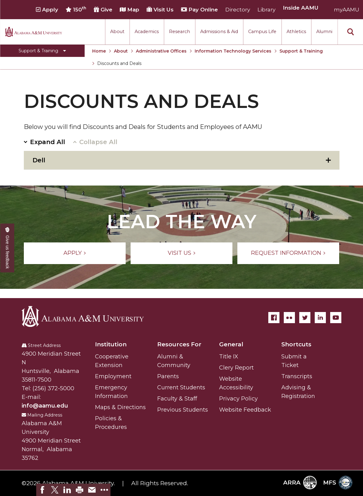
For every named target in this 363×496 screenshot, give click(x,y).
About (117, 31)
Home (99, 51)
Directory (237, 9)
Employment (113, 376)
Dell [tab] (38, 160)
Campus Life (262, 31)
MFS (337, 483)
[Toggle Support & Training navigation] (42, 51)
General (231, 344)
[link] (42, 490)
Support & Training (301, 51)
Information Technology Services (233, 51)
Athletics (296, 31)
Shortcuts (296, 344)
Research (179, 31)
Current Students (181, 387)
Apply (47, 9)
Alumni (324, 31)
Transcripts (296, 376)
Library (266, 9)
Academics (147, 31)
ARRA (300, 483)
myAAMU (346, 9)
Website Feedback (245, 409)
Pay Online (199, 9)
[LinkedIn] (320, 317)
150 (76, 9)
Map (129, 9)
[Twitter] (304, 317)
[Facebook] (273, 317)
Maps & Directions (120, 407)
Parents (168, 376)
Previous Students (182, 409)
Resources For (179, 344)
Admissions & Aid (219, 31)
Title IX (228, 356)
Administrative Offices (161, 51)
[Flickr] (289, 317)
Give (103, 9)
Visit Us (160, 9)
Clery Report (236, 367)
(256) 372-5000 (53, 388)
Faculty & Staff (177, 398)
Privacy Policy (238, 398)
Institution (111, 344)
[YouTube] (335, 317)
